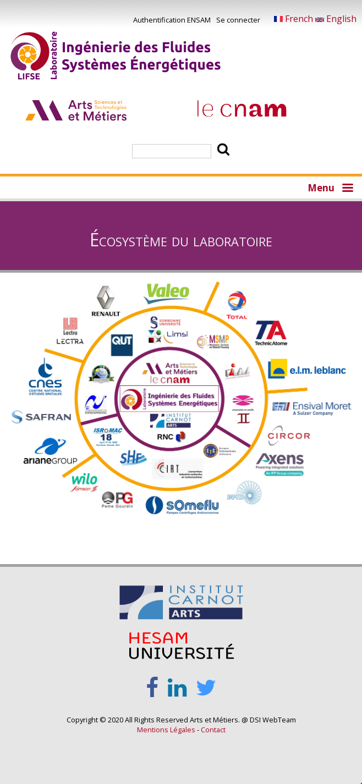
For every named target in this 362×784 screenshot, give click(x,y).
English (335, 19)
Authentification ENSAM (172, 20)
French (294, 19)
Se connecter (238, 20)
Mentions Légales (166, 730)
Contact (213, 730)
